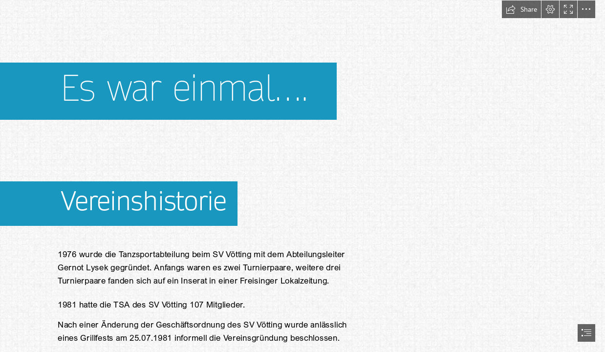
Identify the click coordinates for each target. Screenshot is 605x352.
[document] (302, 176)
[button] (521, 9)
